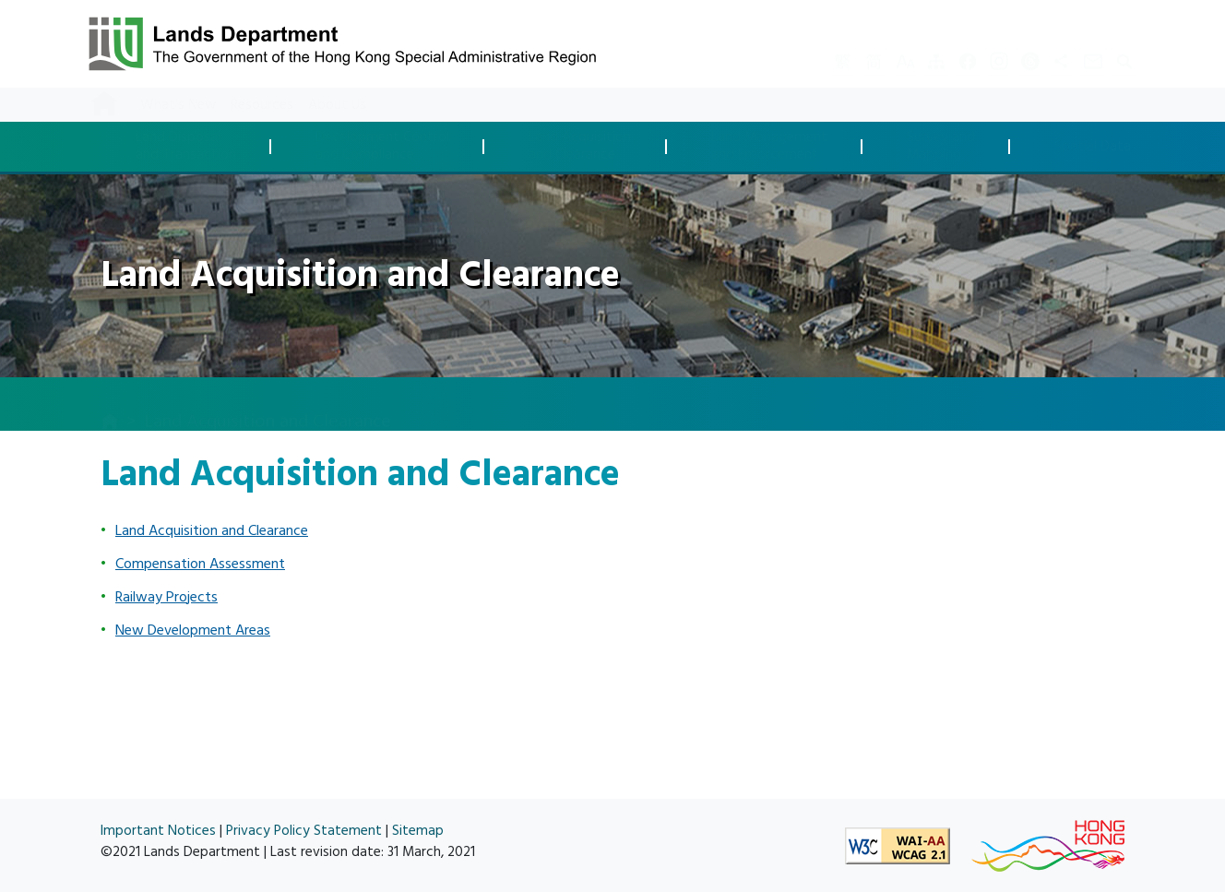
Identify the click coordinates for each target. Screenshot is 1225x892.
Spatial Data (1092, 147)
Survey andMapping (941, 146)
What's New (178, 104)
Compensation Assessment (200, 563)
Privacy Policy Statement (304, 830)
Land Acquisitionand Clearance (580, 146)
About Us (337, 104)
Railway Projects (166, 597)
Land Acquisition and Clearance (211, 530)
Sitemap (418, 830)
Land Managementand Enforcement (769, 146)
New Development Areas (192, 630)
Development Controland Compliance (382, 146)
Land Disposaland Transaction (186, 146)
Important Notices (158, 830)
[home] (110, 405)
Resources (262, 104)
